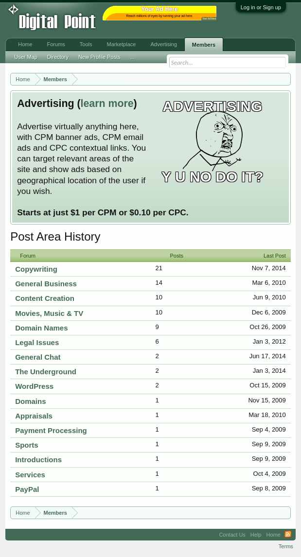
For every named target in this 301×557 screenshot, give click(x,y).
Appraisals (34, 416)
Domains (30, 401)
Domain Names (41, 328)
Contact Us (232, 535)
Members (203, 45)
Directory (58, 57)
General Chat (37, 357)
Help (256, 535)
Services (30, 474)
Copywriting (36, 269)
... (132, 57)
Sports (26, 445)
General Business (46, 283)
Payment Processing (51, 430)
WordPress (34, 386)
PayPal (27, 489)
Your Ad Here (209, 18)
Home (25, 44)
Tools (86, 44)
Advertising (163, 44)
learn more (107, 103)
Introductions (38, 459)
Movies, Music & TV (49, 313)
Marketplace (121, 44)
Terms (286, 546)
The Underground (45, 371)
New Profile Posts (99, 57)
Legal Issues (37, 342)
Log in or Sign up (261, 7)
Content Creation (44, 298)
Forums (56, 44)
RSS (288, 535)
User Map (25, 57)
